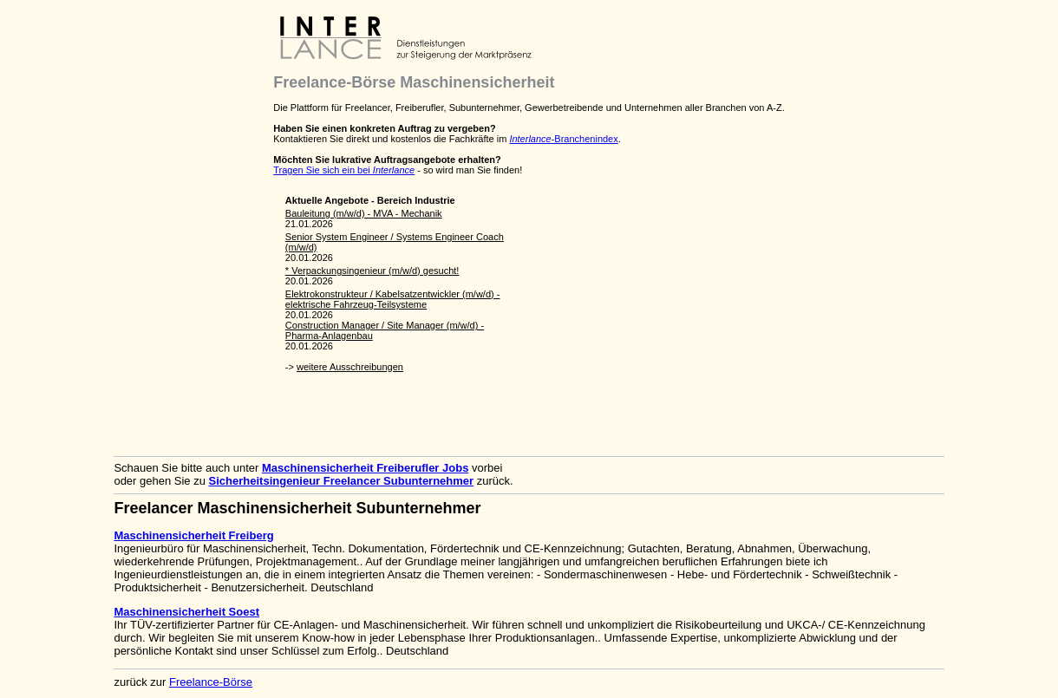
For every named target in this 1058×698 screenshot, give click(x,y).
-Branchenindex (563, 139)
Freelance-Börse (210, 681)
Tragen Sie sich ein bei (344, 170)
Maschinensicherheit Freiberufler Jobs (365, 467)
